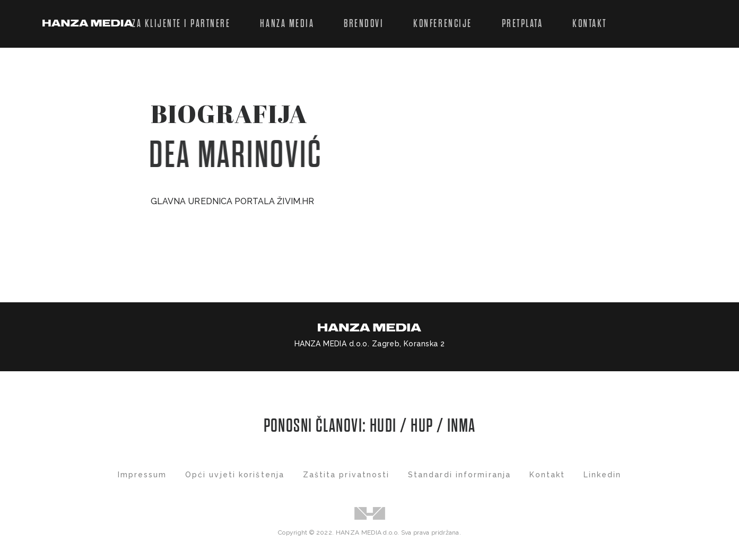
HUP (422, 426)
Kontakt (589, 23)
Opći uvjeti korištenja (234, 474)
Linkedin (603, 474)
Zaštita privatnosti (346, 474)
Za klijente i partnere (181, 23)
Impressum (142, 474)
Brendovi (364, 23)
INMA (461, 426)
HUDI (385, 426)
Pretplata (522, 23)
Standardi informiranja (459, 474)
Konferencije (442, 23)
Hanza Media (287, 23)
